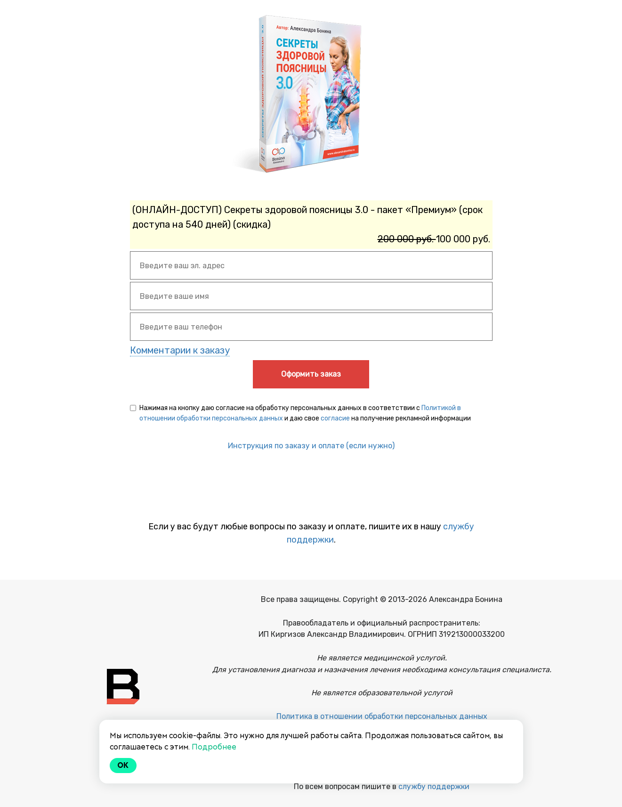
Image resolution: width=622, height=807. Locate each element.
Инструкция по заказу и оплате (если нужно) (311, 445)
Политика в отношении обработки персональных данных (381, 716)
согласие (335, 418)
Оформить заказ (311, 374)
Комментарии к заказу (180, 350)
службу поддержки (433, 786)
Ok (123, 765)
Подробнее (214, 747)
